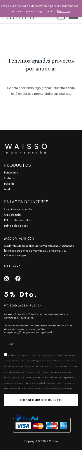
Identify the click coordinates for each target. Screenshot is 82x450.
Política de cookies (16, 226)
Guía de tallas (13, 215)
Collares (9, 178)
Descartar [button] (63, 11)
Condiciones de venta (18, 209)
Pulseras (9, 184)
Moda (7, 189)
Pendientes (11, 172)
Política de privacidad (17, 220)
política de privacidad (44, 388)
